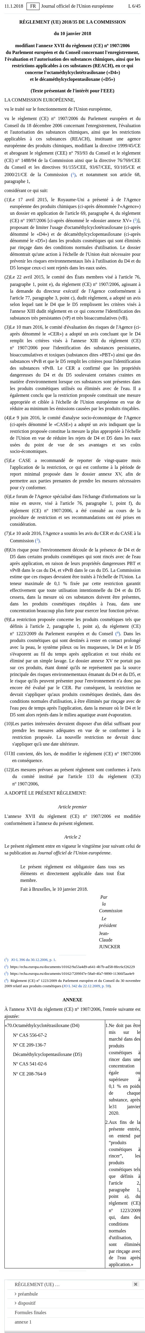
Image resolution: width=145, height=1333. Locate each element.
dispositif (25, 1303)
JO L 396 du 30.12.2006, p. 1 (33, 960)
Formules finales (30, 1312)
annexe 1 (23, 1321)
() (73, 174)
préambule (26, 1293)
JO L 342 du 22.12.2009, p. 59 (86, 986)
